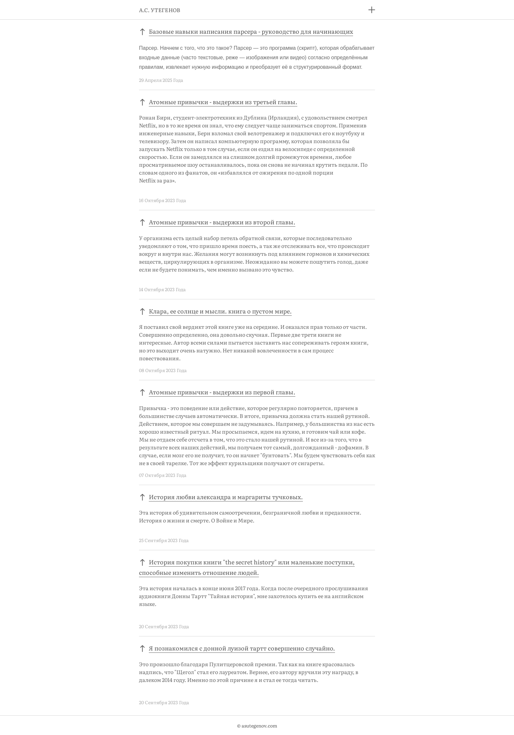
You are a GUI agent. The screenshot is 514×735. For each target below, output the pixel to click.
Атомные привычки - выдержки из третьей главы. (223, 101)
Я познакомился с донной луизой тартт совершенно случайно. (242, 648)
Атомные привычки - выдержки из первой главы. (222, 391)
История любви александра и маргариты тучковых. (226, 496)
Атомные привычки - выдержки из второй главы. (222, 221)
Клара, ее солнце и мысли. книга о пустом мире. (220, 311)
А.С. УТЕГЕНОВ (159, 10)
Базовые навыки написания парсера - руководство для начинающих (251, 31)
